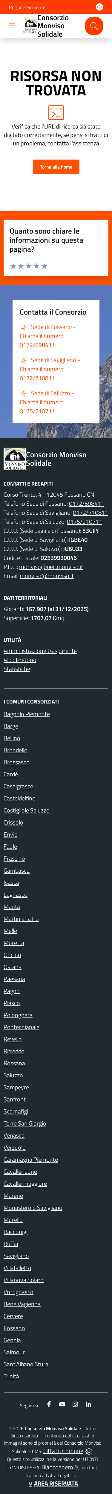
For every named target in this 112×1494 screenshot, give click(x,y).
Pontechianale (21, 1027)
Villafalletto (17, 1267)
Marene (13, 1195)
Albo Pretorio (20, 659)
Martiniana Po (21, 918)
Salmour (14, 1352)
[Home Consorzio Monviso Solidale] (51, 26)
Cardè (11, 774)
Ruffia (11, 1243)
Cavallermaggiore (25, 1183)
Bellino (12, 738)
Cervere (13, 1316)
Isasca (11, 882)
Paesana (14, 978)
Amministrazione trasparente (40, 650)
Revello (13, 1039)
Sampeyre (16, 1087)
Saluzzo (13, 1075)
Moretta (14, 942)
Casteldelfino (20, 798)
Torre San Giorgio (25, 1123)
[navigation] (12, 25)
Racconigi (15, 1231)
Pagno (12, 990)
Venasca (14, 1135)
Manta (12, 906)
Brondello (15, 750)
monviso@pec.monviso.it (51, 566)
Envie (10, 834)
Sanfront (15, 1099)
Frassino (14, 858)
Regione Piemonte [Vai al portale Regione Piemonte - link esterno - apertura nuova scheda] (27, 7)
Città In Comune (63, 1450)
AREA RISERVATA (52, 1483)
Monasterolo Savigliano (33, 1207)
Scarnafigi (16, 1111)
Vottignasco (18, 1292)
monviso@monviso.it (47, 575)
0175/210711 (84, 521)
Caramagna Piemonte (31, 1159)
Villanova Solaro (24, 1279)
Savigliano (16, 1255)
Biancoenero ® (60, 1467)
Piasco (12, 1003)
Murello (13, 1219)
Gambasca (17, 870)
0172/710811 (90, 512)
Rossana (14, 1063)
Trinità (11, 1376)
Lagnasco (15, 894)
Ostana (13, 966)
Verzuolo (15, 1147)
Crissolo (13, 822)
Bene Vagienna (22, 1304)
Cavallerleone (20, 1171)
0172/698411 (86, 503)
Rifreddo (14, 1051)
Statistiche (17, 668)
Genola (12, 1340)
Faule (10, 846)
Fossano (14, 1328)
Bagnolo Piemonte (27, 714)
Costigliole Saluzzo (27, 810)
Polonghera (18, 1015)
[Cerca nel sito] (94, 26)
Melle (10, 930)
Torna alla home (56, 166)
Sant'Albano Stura (26, 1364)
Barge (11, 726)
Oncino (12, 954)
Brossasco (17, 762)
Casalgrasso (18, 786)
